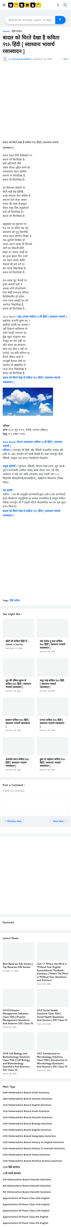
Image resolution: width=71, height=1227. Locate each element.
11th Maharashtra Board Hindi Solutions (26, 1111)
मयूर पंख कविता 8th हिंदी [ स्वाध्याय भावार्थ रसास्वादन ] (52, 684)
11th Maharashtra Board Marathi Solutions (27, 1117)
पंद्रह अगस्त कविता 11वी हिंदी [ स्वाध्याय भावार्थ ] (42, 316)
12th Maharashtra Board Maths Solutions (26, 1154)
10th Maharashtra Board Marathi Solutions (27, 1098)
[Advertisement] (35, 100)
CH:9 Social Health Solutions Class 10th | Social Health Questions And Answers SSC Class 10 (52, 1015)
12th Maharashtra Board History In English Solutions (33, 1142)
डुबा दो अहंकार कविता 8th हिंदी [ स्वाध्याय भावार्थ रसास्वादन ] (52, 762)
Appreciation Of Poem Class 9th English (25, 1223)
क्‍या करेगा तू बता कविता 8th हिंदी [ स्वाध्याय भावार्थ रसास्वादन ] (52, 644)
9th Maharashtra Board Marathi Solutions (27, 1192)
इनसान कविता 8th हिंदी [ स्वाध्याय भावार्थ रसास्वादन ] (18, 723)
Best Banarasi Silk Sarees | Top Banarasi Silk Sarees (18, 965)
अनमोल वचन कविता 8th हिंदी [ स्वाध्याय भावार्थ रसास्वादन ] (17, 762)
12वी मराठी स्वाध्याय (12, 1173)
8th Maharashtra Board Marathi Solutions (27, 1185)
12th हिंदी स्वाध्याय (11, 1167)
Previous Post (14, 821)
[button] (4, 5)
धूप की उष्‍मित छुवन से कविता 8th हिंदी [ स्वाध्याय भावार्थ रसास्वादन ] (18, 684)
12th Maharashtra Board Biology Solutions (27, 1123)
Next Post (58, 821)
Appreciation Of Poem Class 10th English (26, 1198)
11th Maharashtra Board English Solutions (27, 1105)
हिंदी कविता (17, 31)
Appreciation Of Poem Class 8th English (25, 1216)
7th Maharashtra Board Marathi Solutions (27, 1179)
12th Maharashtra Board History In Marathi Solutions (34, 1148)
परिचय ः (7, 450)
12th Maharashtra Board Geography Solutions (29, 1136)
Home (6, 31)
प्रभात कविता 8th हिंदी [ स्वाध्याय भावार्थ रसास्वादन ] (52, 723)
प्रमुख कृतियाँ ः (10, 466)
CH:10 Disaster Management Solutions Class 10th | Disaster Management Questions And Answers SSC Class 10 (18, 1017)
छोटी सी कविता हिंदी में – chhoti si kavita (17, 643)
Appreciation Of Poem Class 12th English (26, 1210)
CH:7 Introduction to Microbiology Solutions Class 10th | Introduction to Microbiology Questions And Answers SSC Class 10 (52, 1060)
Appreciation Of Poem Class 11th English (26, 1204)
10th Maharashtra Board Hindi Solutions (26, 1092)
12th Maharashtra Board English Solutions (27, 1129)
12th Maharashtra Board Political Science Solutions (32, 1160)
